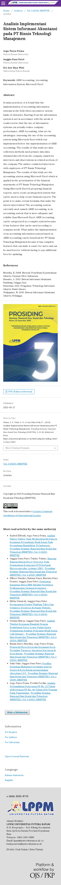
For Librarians (12, 742)
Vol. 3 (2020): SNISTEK (38, 10)
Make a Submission (17, 712)
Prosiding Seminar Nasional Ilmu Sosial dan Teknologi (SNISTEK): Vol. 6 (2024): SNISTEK (33, 594)
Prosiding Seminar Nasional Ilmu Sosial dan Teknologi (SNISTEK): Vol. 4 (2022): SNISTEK (33, 571)
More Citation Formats (17, 448)
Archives (18, 10)
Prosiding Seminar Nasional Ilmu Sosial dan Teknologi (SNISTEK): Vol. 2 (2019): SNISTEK (34, 676)
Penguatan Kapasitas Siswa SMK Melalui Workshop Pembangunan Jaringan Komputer (31, 585)
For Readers (11, 732)
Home (6, 10)
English (9, 780)
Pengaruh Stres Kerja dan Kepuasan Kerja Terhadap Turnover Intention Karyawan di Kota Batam (33, 650)
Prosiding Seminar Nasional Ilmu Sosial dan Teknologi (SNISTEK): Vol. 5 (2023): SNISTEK (33, 552)
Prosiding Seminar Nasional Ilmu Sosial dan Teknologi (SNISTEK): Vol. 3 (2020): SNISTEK (33, 657)
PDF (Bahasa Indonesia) (20, 391)
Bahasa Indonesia (14, 775)
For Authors (11, 737)
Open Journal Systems (17, 756)
